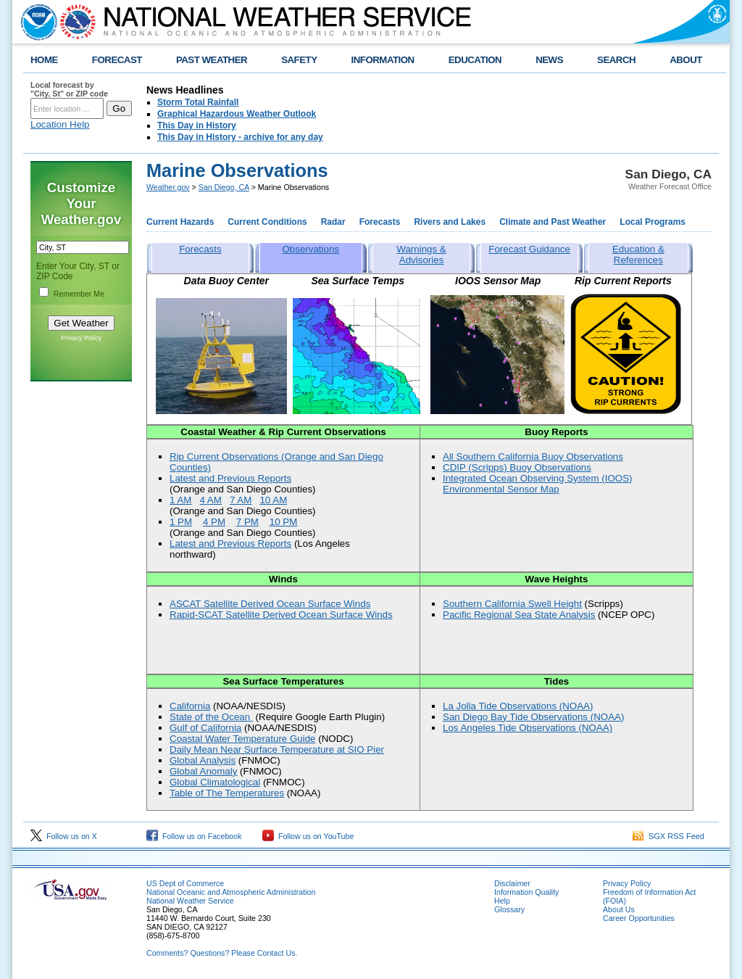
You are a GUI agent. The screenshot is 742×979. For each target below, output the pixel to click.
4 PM (214, 521)
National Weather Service (190, 900)
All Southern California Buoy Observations (533, 456)
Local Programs (652, 222)
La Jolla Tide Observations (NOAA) (518, 706)
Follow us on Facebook (194, 836)
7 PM (247, 521)
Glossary (509, 909)
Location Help (60, 124)
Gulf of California (205, 727)
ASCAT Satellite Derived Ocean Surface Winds (270, 603)
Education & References (638, 254)
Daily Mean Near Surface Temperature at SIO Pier (277, 749)
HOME (44, 59)
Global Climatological (215, 782)
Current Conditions (267, 222)
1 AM (180, 500)
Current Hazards (180, 222)
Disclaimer (512, 883)
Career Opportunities (639, 918)
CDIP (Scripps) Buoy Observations (517, 467)
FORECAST (117, 59)
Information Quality (526, 892)
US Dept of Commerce (185, 883)
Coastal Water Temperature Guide (243, 738)
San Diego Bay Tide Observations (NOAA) (533, 716)
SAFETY (299, 59)
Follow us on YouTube (308, 836)
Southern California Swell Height (512, 603)
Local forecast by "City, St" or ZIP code (69, 89)
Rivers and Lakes (449, 222)
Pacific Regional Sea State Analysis (519, 614)
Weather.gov (168, 187)
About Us (619, 909)
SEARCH (616, 59)
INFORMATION (382, 59)
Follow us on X (63, 836)
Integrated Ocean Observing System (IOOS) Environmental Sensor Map (538, 484)
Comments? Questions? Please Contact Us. (221, 953)
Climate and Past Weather (552, 222)
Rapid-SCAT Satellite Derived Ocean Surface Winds (281, 614)
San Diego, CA (224, 187)
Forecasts (380, 222)
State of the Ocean (211, 716)
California (190, 706)
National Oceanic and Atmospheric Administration (230, 892)
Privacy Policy (81, 338)
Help (502, 900)
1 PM (181, 521)
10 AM (273, 500)
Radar (333, 222)
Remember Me (79, 293)
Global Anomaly (203, 771)
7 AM (240, 500)
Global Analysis (202, 760)
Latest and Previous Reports (230, 478)
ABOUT (686, 59)
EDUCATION (475, 59)
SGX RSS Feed (668, 836)
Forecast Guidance (529, 249)
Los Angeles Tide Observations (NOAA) (527, 727)
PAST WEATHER (211, 59)
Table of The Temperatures (227, 793)
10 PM (284, 521)
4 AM (210, 500)
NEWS (549, 59)
